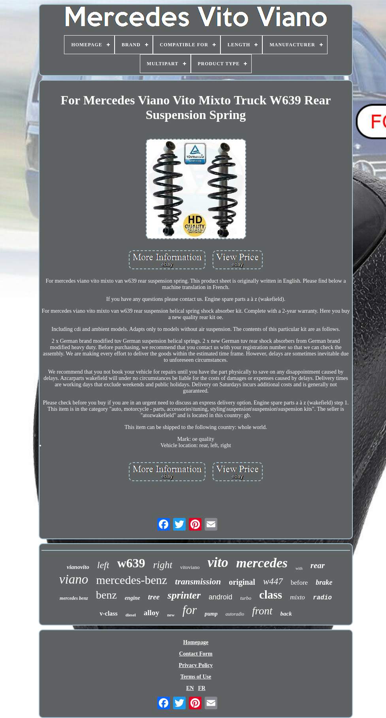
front (262, 611)
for (190, 610)
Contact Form (195, 654)
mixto (297, 597)
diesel (131, 614)
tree (154, 597)
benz (106, 595)
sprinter (184, 595)
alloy (151, 612)
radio (322, 597)
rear (318, 565)
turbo (245, 598)
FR (201, 688)
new (171, 614)
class (270, 594)
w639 (131, 563)
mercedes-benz (131, 579)
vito (217, 562)
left (103, 565)
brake (324, 582)
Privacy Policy (196, 665)
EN (190, 688)
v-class (108, 613)
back (286, 613)
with (299, 568)
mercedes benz (74, 598)
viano (73, 579)
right (162, 564)
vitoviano (190, 567)
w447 (273, 581)
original (242, 582)
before (299, 582)
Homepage (196, 642)
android (220, 597)
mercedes (262, 563)
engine (132, 598)
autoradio (235, 614)
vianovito (78, 567)
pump (211, 614)
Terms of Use (195, 677)
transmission (198, 581)
